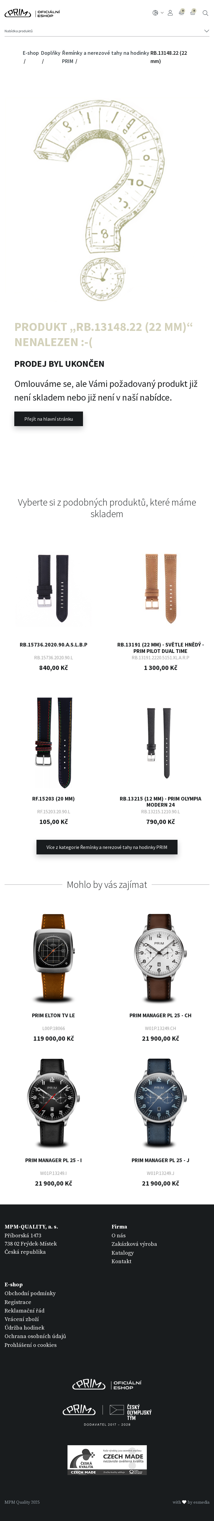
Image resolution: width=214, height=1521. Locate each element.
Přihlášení (170, 13)
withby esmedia (191, 1502)
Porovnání (182, 12)
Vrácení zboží (22, 1319)
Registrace (18, 1302)
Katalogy (123, 1252)
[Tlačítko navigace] (107, 31)
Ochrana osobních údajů (35, 1336)
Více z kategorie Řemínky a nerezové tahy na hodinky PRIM (107, 847)
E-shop (31, 52)
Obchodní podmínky (30, 1293)
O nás (119, 1235)
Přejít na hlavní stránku (48, 419)
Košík (193, 12)
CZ (158, 13)
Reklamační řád (24, 1310)
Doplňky (50, 52)
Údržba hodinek (24, 1327)
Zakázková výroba (134, 1244)
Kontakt (121, 1261)
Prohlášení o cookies (31, 1345)
